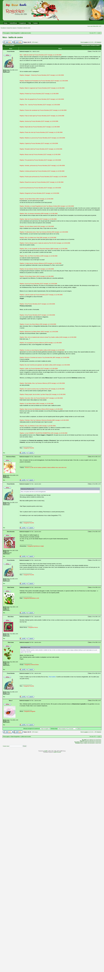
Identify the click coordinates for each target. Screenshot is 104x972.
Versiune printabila (9, 45)
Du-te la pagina (84, 42)
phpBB (45, 751)
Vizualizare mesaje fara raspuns (8, 28)
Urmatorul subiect (95, 45)
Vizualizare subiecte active (23, 28)
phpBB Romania (57, 752)
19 (95, 42)
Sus (4, 452)
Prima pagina (6, 33)
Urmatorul (98, 42)
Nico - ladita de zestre (13, 37)
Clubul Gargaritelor (15, 33)
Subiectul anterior (85, 45)
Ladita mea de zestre (26, 33)
